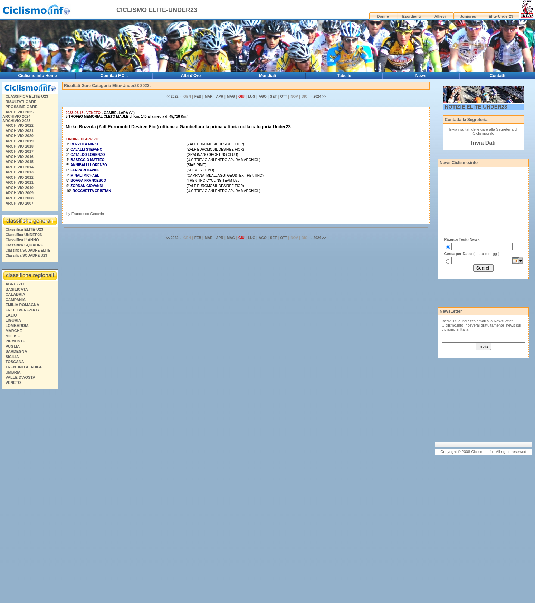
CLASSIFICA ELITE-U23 (27, 96)
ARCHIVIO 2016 (20, 156)
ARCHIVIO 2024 (16, 116)
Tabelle (344, 75)
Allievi (440, 16)
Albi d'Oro (191, 75)
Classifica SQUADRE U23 (26, 255)
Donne (383, 16)
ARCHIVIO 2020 (20, 136)
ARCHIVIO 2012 (20, 177)
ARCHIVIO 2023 (16, 121)
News (420, 75)
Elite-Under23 (501, 16)
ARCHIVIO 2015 (20, 162)
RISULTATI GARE (21, 102)
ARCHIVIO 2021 (20, 131)
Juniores (468, 16)
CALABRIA (15, 294)
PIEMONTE (15, 341)
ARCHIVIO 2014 (20, 167)
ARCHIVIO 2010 (20, 188)
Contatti (497, 75)
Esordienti (411, 16)
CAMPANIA (16, 300)
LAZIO (11, 315)
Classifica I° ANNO (22, 240)
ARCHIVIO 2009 (20, 193)
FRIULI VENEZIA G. (23, 310)
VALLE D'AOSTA (21, 377)
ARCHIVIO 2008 (20, 198)
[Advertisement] (29, 497)
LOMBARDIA (17, 325)
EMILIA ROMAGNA (22, 305)
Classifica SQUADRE (24, 245)
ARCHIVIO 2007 (20, 203)
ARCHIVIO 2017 (20, 151)
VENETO (13, 382)
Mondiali (267, 75)
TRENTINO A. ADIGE (24, 367)
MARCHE (14, 331)
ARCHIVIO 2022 (20, 125)
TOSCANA (15, 362)
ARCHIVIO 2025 (20, 112)
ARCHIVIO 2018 (20, 146)
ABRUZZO (15, 284)
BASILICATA (17, 289)
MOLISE (13, 336)
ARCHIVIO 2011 (20, 182)
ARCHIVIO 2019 (20, 141)
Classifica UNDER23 (24, 235)
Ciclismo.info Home (37, 75)
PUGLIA (13, 346)
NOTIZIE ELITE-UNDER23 (476, 107)
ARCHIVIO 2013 (20, 172)
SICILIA (12, 357)
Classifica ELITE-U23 (24, 229)
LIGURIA (13, 320)
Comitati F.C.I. (114, 75)
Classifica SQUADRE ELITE (28, 250)
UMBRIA (13, 372)
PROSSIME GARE (22, 107)
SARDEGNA (16, 351)
